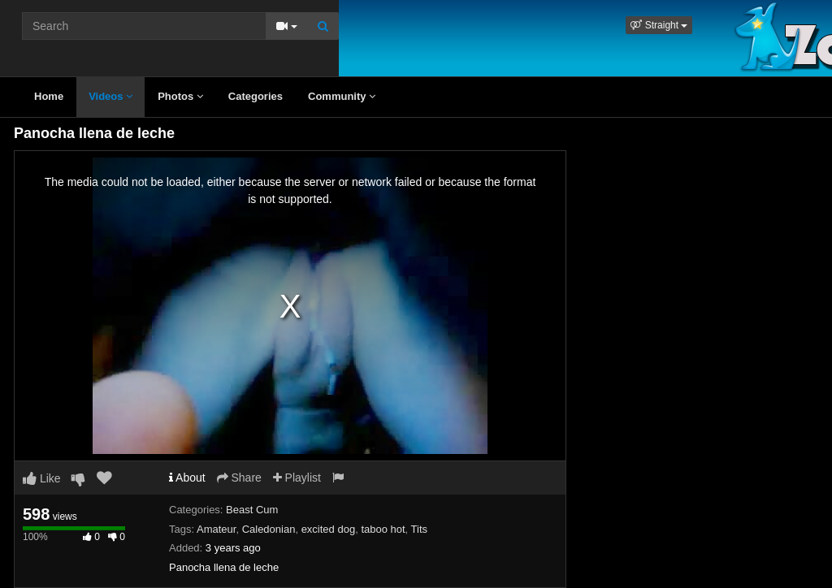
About (187, 477)
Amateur (216, 529)
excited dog (328, 529)
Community (341, 96)
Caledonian (269, 529)
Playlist (297, 477)
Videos (110, 96)
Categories (255, 96)
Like (42, 478)
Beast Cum (252, 510)
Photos (180, 96)
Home (48, 96)
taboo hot (383, 529)
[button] (659, 25)
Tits (419, 529)
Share (239, 477)
